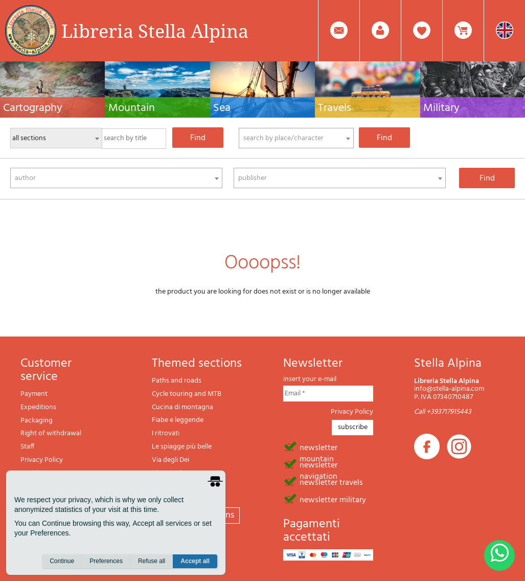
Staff (27, 446)
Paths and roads (176, 380)
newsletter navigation (318, 464)
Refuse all (151, 561)
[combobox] (296, 138)
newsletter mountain (318, 447)
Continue (62, 561)
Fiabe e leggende (177, 420)
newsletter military (333, 499)
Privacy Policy (41, 460)
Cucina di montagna (182, 407)
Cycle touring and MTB (186, 394)
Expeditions (38, 407)
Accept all (195, 561)
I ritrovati (165, 433)
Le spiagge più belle (182, 446)
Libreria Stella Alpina (154, 30)
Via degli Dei (170, 460)
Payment (34, 394)
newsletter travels (331, 481)
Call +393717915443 (442, 412)
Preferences (106, 561)
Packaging (36, 420)
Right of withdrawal (50, 433)
